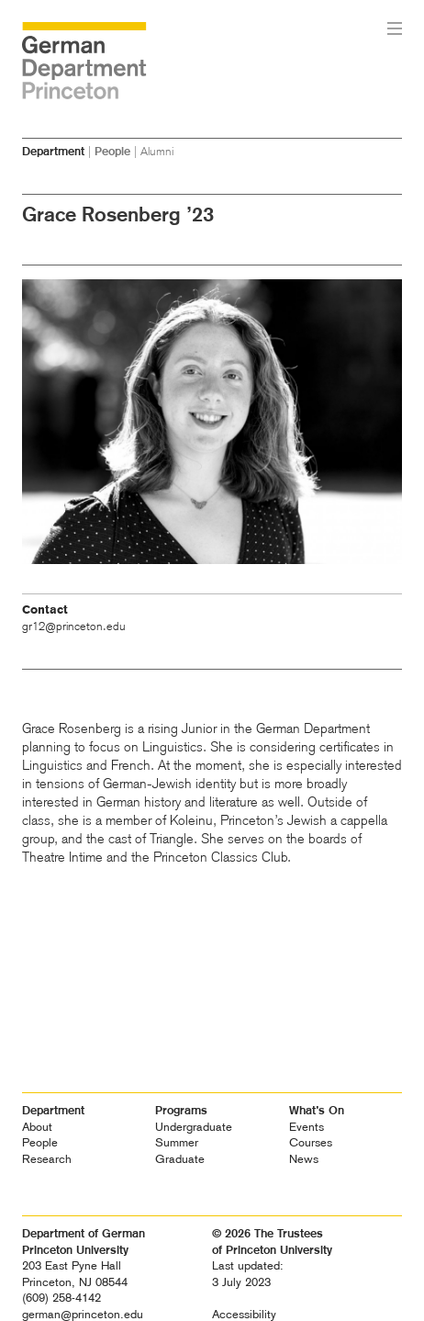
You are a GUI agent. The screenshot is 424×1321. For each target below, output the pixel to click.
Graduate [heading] (180, 1159)
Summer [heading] (176, 1142)
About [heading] (37, 1127)
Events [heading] (306, 1127)
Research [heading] (47, 1159)
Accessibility (244, 1314)
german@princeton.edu (82, 1314)
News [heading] (303, 1159)
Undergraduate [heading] (193, 1127)
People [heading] (40, 1142)
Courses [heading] (310, 1142)
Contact (45, 610)
